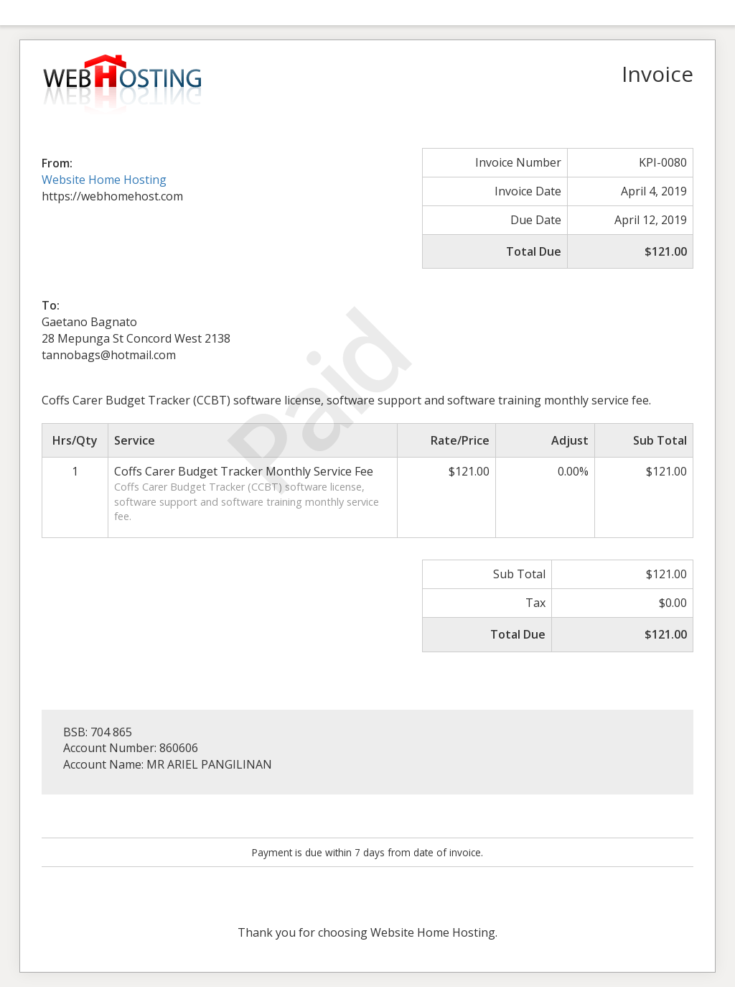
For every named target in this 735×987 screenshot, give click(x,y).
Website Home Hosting (104, 179)
